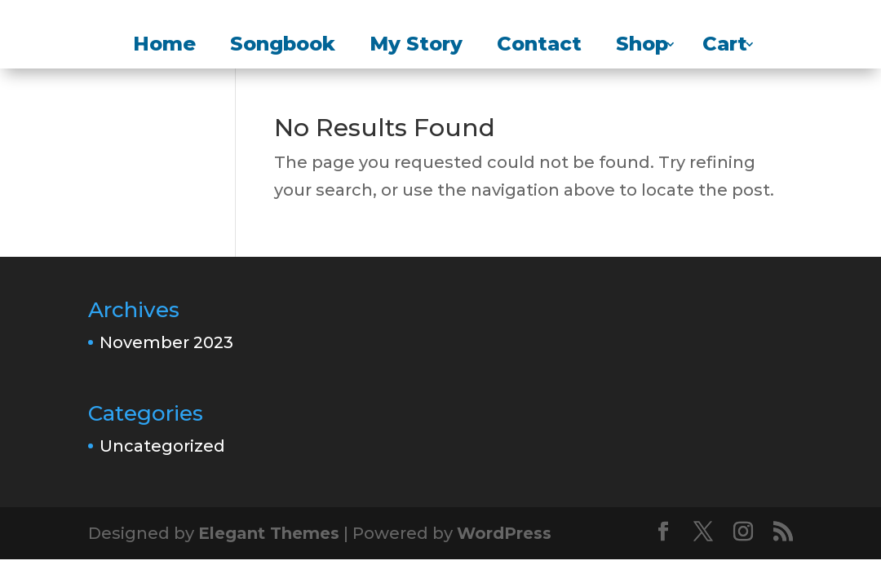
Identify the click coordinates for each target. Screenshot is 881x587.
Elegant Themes (268, 533)
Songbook (282, 46)
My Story (416, 46)
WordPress (504, 533)
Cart (724, 46)
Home (164, 46)
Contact (539, 46)
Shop (642, 46)
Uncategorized (162, 446)
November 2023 (166, 342)
